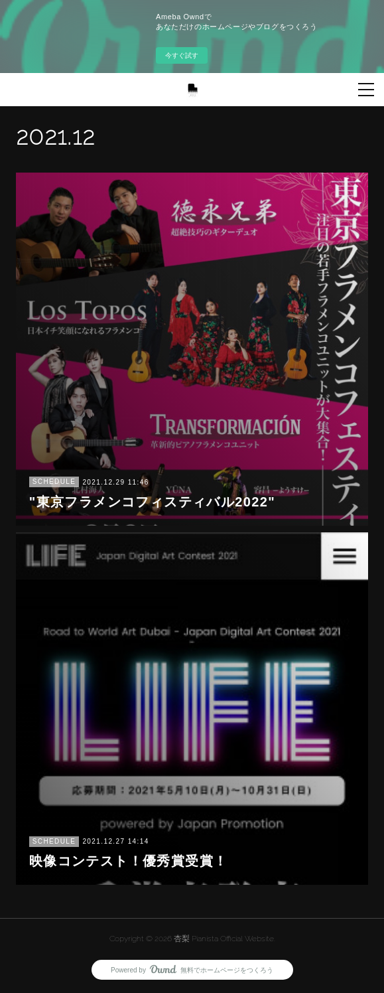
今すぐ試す (181, 55)
